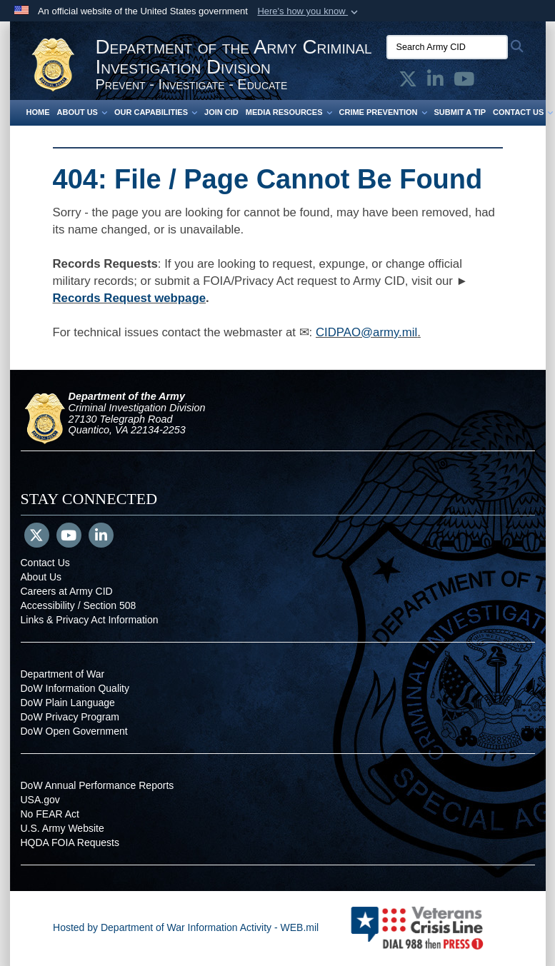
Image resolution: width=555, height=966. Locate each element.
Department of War (63, 674)
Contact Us (45, 562)
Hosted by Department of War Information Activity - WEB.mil (186, 927)
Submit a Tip (460, 112)
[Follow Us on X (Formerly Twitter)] (36, 537)
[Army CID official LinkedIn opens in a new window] (435, 82)
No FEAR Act (50, 814)
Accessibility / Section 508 (78, 605)
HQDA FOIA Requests (70, 842)
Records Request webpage (129, 298)
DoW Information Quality (75, 688)
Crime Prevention (383, 112)
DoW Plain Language (68, 702)
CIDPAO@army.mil (366, 332)
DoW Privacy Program (70, 717)
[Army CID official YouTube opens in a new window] (464, 82)
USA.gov (40, 799)
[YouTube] (68, 537)
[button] (309, 11)
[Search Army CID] (447, 47)
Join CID (221, 112)
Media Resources (289, 112)
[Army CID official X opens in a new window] (408, 82)
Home (38, 112)
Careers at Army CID (67, 591)
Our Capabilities (155, 112)
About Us (82, 112)
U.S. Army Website (62, 828)
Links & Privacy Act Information (90, 619)
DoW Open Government (74, 731)
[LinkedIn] (101, 537)
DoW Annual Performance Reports (97, 785)
